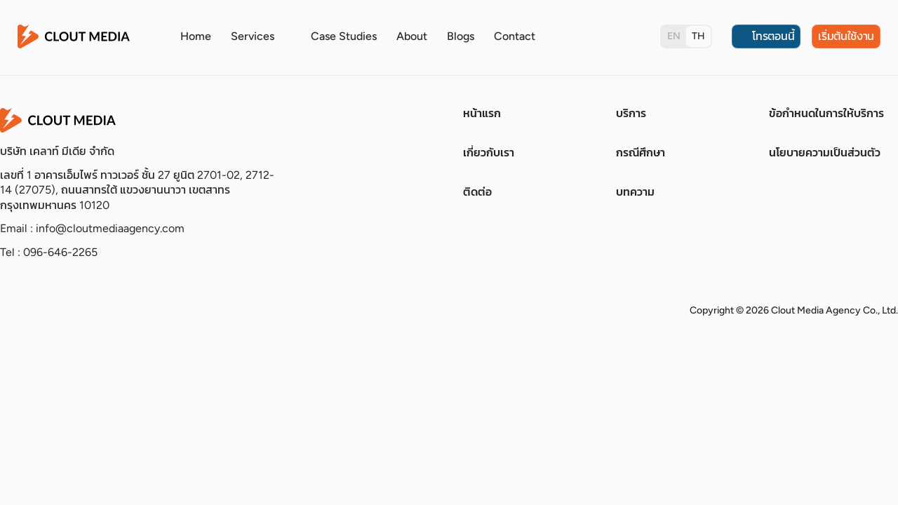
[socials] (10, 311)
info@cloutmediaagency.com (110, 228)
